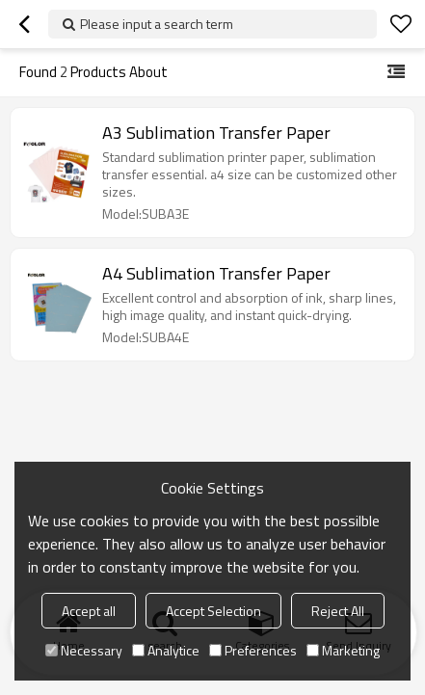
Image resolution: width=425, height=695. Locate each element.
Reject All (337, 611)
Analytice (165, 650)
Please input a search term (156, 23)
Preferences (253, 650)
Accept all (89, 611)
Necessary (83, 650)
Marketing (343, 650)
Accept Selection (213, 611)
